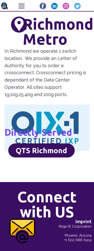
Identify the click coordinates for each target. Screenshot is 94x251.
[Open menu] (22, 6)
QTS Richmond (41, 150)
